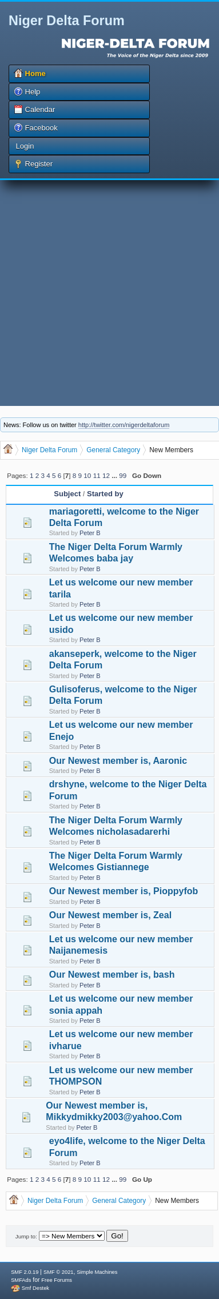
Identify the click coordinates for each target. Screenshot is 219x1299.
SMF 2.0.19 (24, 1272)
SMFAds (21, 1280)
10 (87, 475)
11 (97, 475)
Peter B (90, 532)
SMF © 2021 (58, 1272)
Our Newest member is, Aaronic (118, 761)
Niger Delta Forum (67, 20)
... (115, 475)
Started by (105, 493)
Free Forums (56, 1280)
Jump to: (26, 1236)
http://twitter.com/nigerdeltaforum (124, 424)
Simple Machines (97, 1272)
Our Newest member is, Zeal (110, 915)
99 (122, 475)
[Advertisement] (107, 293)
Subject (67, 493)
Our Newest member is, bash (112, 974)
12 (106, 475)
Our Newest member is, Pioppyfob (123, 891)
